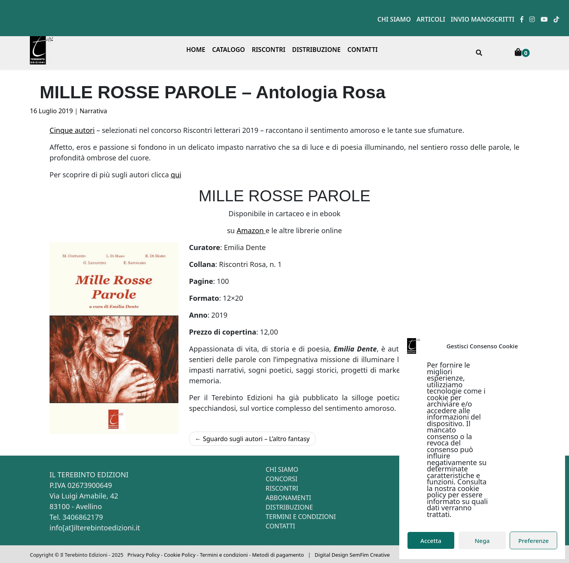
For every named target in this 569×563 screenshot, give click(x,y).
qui (176, 174)
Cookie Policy (179, 554)
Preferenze (533, 541)
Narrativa (93, 111)
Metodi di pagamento (278, 554)
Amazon (251, 230)
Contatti (362, 49)
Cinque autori (72, 130)
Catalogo (228, 49)
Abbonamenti (288, 497)
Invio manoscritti (482, 19)
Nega (482, 541)
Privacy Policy (143, 554)
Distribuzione (316, 49)
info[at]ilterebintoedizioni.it (95, 527)
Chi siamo (394, 19)
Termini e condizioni (301, 516)
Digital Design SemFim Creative (352, 554)
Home (195, 49)
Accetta (430, 541)
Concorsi (281, 479)
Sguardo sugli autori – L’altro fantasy (256, 438)
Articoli (431, 19)
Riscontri (269, 49)
